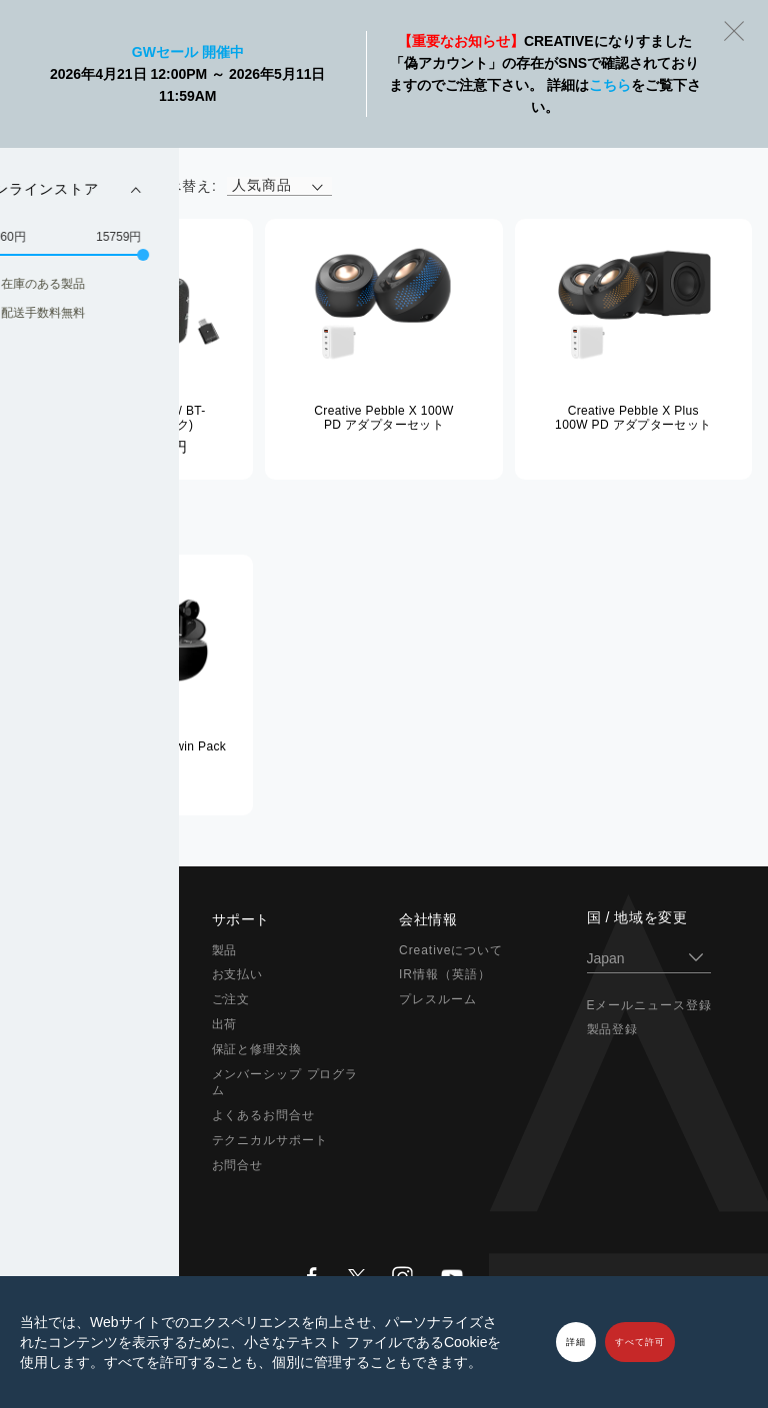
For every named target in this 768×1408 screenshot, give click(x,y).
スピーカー (56, 999)
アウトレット (63, 1165)
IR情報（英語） (445, 974)
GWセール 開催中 (188, 52)
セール (43, 1190)
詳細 (576, 1342)
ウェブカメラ (63, 1074)
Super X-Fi (57, 950)
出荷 (225, 1024)
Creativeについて (451, 950)
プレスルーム (438, 999)
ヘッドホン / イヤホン (89, 1024)
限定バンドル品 (69, 1140)
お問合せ (238, 1165)
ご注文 (231, 999)
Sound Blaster (68, 974)
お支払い (238, 974)
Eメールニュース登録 (650, 1005)
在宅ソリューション (82, 1049)
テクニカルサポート (270, 1140)
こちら (610, 85)
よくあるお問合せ (264, 1115)
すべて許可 (640, 1342)
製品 (225, 950)
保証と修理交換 (257, 1049)
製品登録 (613, 1029)
